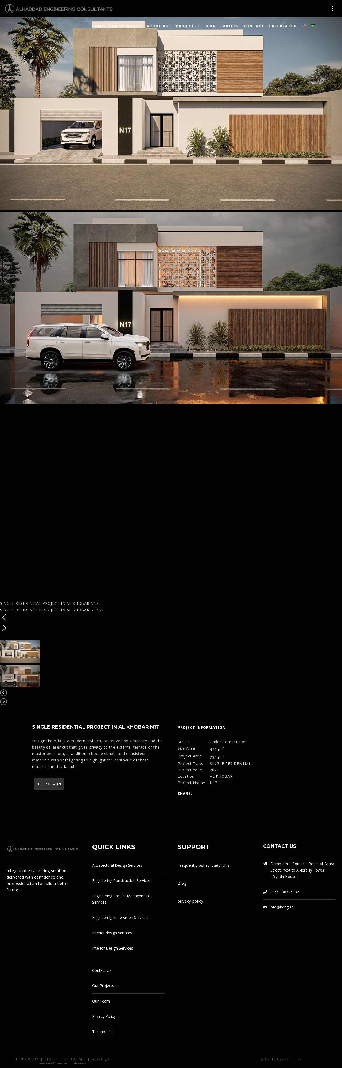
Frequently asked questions (204, 865)
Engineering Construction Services (121, 880)
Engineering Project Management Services (121, 899)
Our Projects (103, 985)
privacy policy (190, 901)
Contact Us (101, 970)
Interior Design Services (112, 948)
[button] (171, 618)
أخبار (299, 1059)
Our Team (101, 1001)
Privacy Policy (104, 1016)
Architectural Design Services (117, 865)
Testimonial (102, 1031)
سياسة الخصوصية (53, 1063)
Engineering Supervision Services (120, 917)
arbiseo (78, 1059)
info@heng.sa (281, 907)
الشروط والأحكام (275, 1059)
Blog (182, 883)
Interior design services (112, 932)
